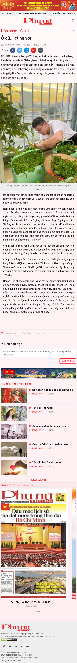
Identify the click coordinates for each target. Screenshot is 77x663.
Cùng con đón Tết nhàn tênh (49, 426)
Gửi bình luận (68, 361)
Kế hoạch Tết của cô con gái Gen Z (52, 389)
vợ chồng (11, 333)
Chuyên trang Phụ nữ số (64, 13)
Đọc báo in (6, 13)
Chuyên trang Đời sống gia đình (32, 13)
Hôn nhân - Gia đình (17, 30)
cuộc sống (25, 333)
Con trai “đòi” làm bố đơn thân (50, 444)
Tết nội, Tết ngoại (42, 407)
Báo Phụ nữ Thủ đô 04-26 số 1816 (39, 602)
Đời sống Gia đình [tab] (25, 485)
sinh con (40, 333)
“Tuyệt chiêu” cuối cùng (46, 462)
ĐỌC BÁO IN (38, 479)
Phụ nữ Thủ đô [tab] (8, 485)
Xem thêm (38, 616)
